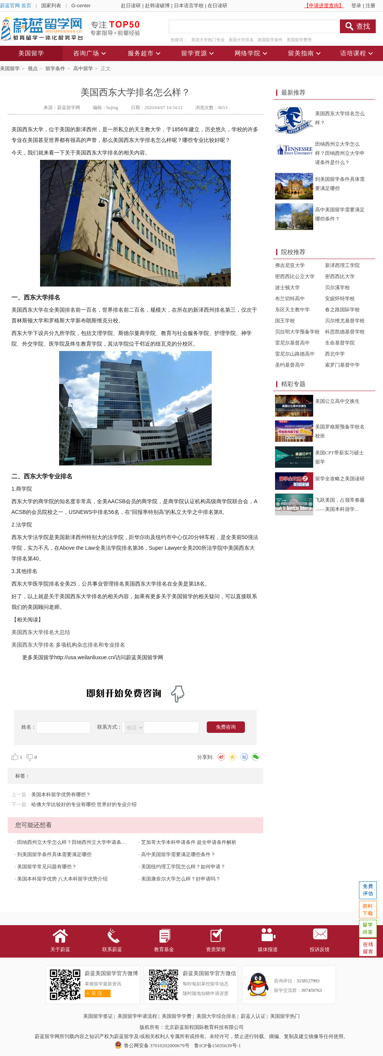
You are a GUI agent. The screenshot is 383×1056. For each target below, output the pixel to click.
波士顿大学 (287, 287)
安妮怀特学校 (340, 298)
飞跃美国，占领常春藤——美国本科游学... (340, 504)
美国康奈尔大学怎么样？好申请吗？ (180, 879)
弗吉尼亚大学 (290, 265)
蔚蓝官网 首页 (15, 5)
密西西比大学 (340, 276)
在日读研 (217, 5)
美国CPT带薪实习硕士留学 (339, 457)
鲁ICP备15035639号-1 (217, 1045)
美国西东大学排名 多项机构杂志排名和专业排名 (68, 645)
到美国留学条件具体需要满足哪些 (54, 854)
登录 (356, 5)
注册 (370, 5)
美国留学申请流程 (137, 1016)
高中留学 (83, 68)
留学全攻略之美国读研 (340, 478)
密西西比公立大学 (295, 276)
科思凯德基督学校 (345, 332)
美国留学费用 (299, 39)
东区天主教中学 (292, 309)
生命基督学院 (340, 343)
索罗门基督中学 (342, 365)
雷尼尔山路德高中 (295, 354)
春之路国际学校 (342, 309)
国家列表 (51, 5)
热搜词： (179, 39)
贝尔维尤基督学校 (345, 321)
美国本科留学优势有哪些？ (61, 794)
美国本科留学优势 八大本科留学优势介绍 (62, 879)
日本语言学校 (189, 5)
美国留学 (10, 68)
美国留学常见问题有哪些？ (47, 866)
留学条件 (55, 68)
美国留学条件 (270, 39)
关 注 (94, 993)
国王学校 (285, 321)
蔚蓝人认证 (253, 1016)
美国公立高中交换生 (337, 401)
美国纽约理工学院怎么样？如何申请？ (183, 866)
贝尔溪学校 (337, 287)
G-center (81, 5)
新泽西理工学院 (342, 265)
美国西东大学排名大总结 (40, 632)
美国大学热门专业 (208, 39)
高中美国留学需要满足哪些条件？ (178, 854)
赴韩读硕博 (157, 5)
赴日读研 (131, 5)
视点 (33, 68)
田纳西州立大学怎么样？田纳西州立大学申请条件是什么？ (81, 842)
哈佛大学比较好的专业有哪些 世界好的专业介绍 (84, 804)
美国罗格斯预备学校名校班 (340, 431)
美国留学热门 (285, 1016)
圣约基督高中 (290, 365)
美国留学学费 (177, 1016)
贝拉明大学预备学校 (297, 332)
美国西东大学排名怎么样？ (340, 118)
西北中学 (335, 354)
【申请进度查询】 (324, 5)
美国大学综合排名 (216, 1016)
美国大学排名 (241, 39)
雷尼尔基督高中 (292, 343)
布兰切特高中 (290, 298)
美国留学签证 (98, 1016)
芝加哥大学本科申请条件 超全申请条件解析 (189, 842)
